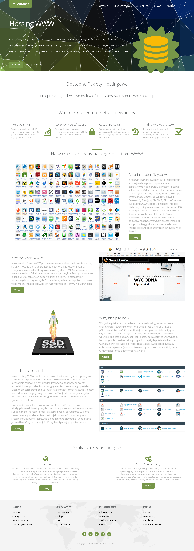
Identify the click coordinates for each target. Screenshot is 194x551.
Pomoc (171, 6)
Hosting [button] (103, 6)
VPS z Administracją (21, 520)
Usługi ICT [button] (143, 6)
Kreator (59, 520)
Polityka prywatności (153, 524)
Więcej (135, 237)
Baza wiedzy (149, 516)
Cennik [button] (16, 64)
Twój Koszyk (20, 3)
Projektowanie (62, 512)
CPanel (102, 524)
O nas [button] (159, 6)
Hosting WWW (18, 516)
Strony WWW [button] (123, 6)
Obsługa (59, 516)
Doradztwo (104, 516)
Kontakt (147, 512)
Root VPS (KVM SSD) (21, 524)
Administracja (105, 512)
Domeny (15, 512)
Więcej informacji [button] (33, 64)
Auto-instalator (62, 524)
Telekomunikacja (107, 520)
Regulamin (148, 520)
